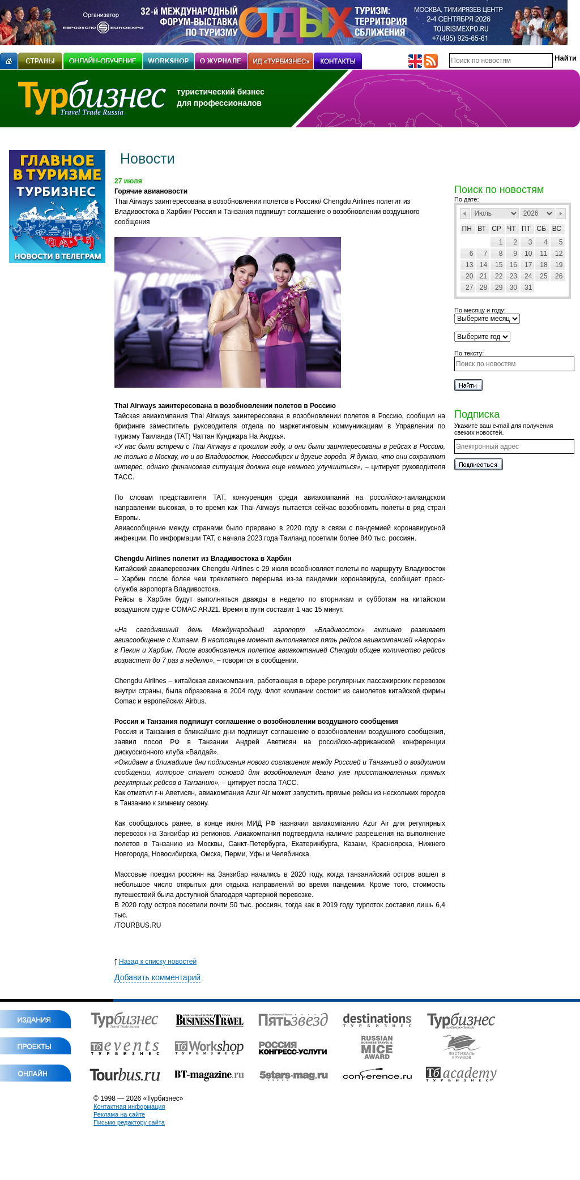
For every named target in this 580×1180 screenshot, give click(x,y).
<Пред (465, 213)
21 (483, 276)
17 (528, 265)
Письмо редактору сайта (129, 1122)
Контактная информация (129, 1106)
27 (469, 287)
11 (543, 254)
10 (528, 254)
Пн (467, 229)
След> (561, 213)
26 (558, 276)
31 (528, 287)
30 (513, 287)
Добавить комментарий (157, 977)
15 (498, 265)
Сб (542, 229)
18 (543, 265)
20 (469, 276)
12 (558, 254)
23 (513, 276)
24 (528, 276)
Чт (511, 229)
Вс (556, 229)
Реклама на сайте (119, 1114)
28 (483, 287)
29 (498, 287)
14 (483, 265)
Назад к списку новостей (155, 962)
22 (498, 276)
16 (513, 265)
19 (558, 265)
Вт (481, 229)
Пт (526, 229)
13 (469, 265)
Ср (496, 229)
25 (543, 276)
